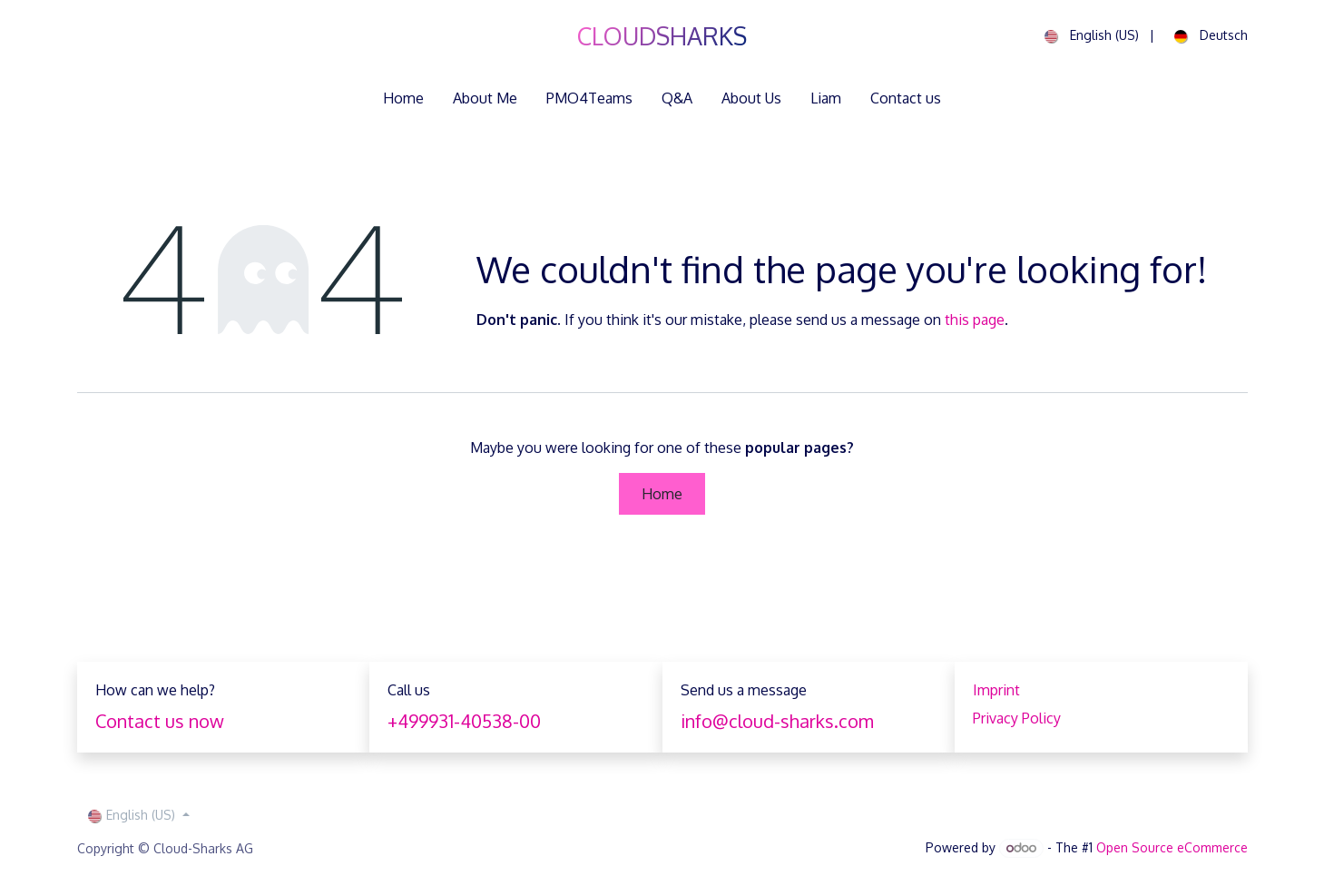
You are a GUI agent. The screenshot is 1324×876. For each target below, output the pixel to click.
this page (975, 319)
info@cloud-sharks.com (777, 721)
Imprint (996, 690)
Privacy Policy (1017, 718)
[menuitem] (1087, 36)
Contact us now (159, 721)
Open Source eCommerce (1172, 847)
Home (662, 494)
